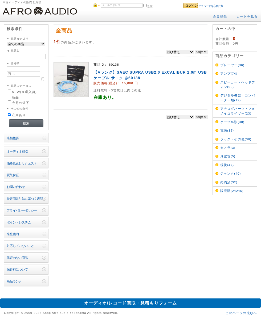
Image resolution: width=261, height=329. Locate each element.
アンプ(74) (229, 73)
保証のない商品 (17, 257)
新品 (13, 97)
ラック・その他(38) (235, 139)
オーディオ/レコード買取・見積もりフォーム (130, 303)
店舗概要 (13, 138)
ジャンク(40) (230, 173)
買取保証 (13, 175)
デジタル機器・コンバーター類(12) (237, 98)
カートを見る (247, 16)
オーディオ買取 (17, 151)
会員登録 (220, 16)
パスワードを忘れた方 (211, 6)
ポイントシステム (19, 222)
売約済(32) (229, 182)
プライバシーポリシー (22, 210)
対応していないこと (20, 245)
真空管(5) (227, 156)
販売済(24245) (232, 190)
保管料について (17, 269)
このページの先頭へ (241, 313)
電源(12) (227, 130)
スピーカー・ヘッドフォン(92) (237, 84)
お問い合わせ (16, 186)
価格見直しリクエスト (22, 163)
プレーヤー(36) (232, 65)
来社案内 (13, 234)
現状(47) (227, 165)
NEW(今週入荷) (22, 92)
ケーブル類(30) (232, 122)
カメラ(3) (227, 147)
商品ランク (14, 281)
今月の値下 (19, 102)
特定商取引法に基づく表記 (25, 198)
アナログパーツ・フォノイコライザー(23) (237, 111)
